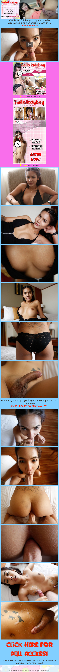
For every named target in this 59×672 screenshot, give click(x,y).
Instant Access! (29, 165)
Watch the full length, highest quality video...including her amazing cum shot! (29, 23)
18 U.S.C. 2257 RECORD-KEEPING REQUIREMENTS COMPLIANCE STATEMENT (29, 667)
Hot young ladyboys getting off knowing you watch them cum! (29, 403)
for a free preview (29, 96)
